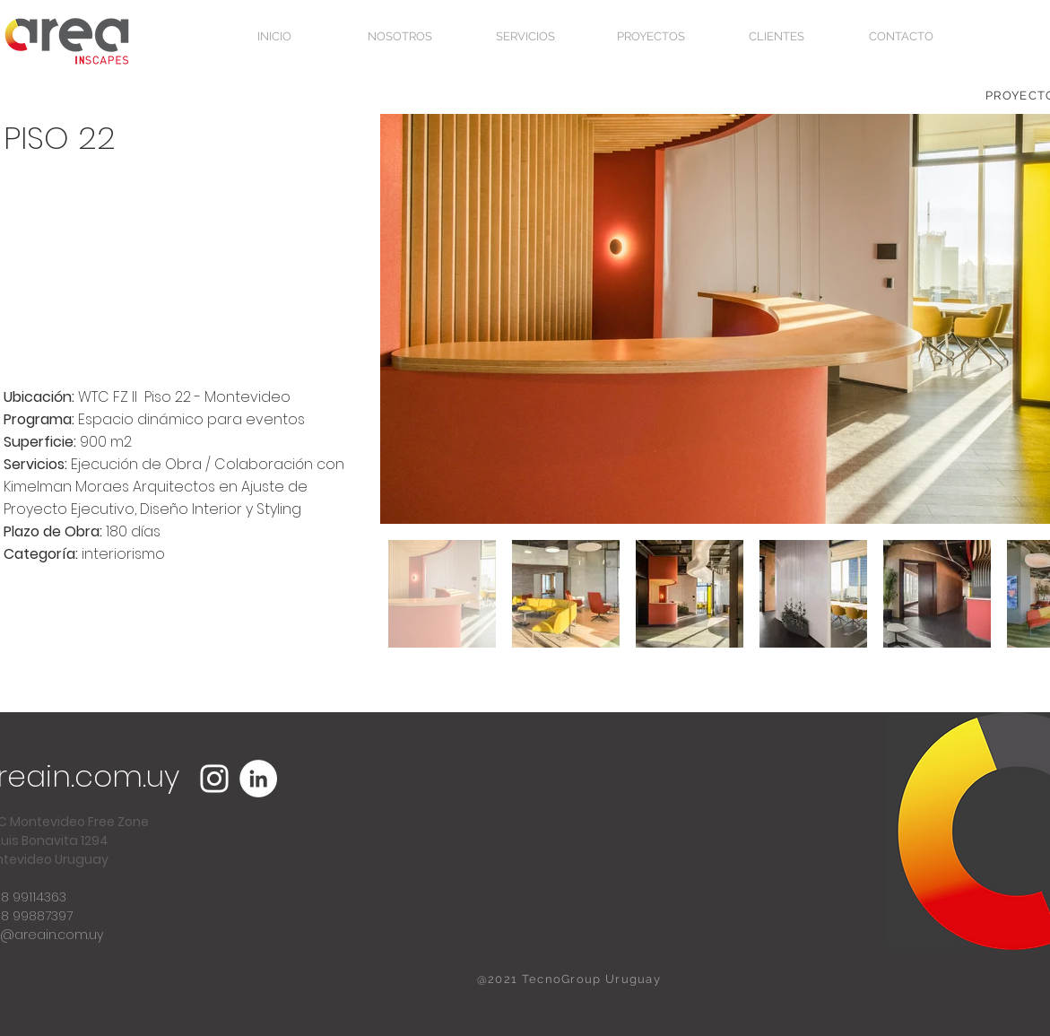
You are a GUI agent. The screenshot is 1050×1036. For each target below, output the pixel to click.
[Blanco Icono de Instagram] (214, 778)
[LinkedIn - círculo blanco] (258, 778)
